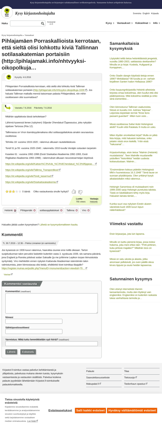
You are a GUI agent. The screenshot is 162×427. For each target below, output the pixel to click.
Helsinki (94, 201)
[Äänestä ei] (80, 192)
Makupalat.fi (92, 383)
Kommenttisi (12, 291)
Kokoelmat (141, 23)
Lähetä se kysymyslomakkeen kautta (58, 224)
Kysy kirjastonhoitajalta (12, 35)
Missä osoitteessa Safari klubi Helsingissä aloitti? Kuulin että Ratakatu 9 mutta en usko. (133, 126)
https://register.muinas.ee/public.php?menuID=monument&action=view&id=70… (43, 268)
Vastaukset (123, 23)
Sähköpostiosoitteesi (17, 327)
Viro (84, 210)
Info (155, 23)
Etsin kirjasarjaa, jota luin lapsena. (127, 233)
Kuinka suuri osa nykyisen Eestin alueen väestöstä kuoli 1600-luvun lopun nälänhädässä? (130, 206)
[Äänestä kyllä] (74, 191)
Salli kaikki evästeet (90, 410)
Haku (5, 23)
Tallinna (70, 210)
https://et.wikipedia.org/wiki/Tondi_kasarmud (28, 176)
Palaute (90, 371)
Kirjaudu (155, 13)
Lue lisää (31, 421)
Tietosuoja (129, 377)
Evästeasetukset (60, 410)
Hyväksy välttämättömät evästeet (132, 410)
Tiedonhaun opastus (134, 383)
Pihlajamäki (26, 210)
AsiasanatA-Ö (51, 23)
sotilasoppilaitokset (49, 210)
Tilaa (126, 371)
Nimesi (9, 317)
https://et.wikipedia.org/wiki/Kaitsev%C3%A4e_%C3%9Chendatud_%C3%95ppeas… (49, 163)
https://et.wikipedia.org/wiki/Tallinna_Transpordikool (31, 169)
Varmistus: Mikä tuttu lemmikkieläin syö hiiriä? (31, 339)
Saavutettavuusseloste (98, 377)
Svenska (137, 13)
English (146, 13)
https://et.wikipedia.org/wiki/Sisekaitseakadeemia (30, 182)
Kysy (109, 23)
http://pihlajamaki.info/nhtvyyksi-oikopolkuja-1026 (59, 90)
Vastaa (7, 274)
